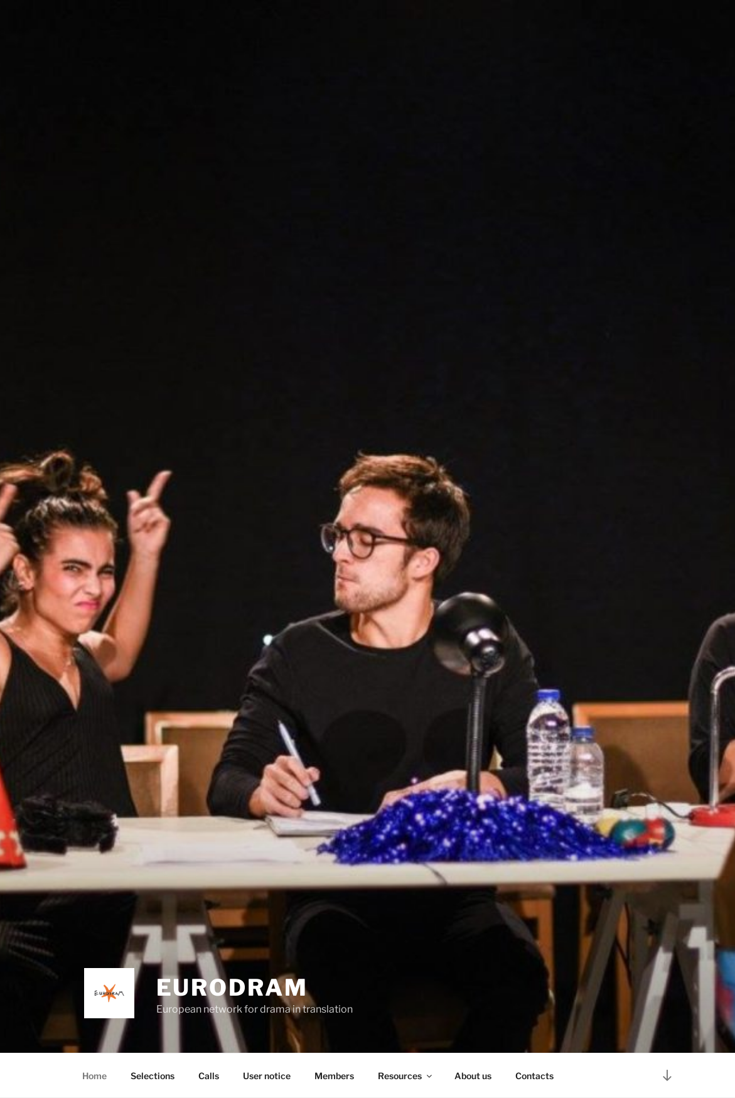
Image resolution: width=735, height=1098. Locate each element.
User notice (267, 1075)
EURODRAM (232, 987)
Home (94, 1075)
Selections (152, 1075)
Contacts (534, 1075)
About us (472, 1075)
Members (334, 1075)
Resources (406, 1075)
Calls (208, 1075)
